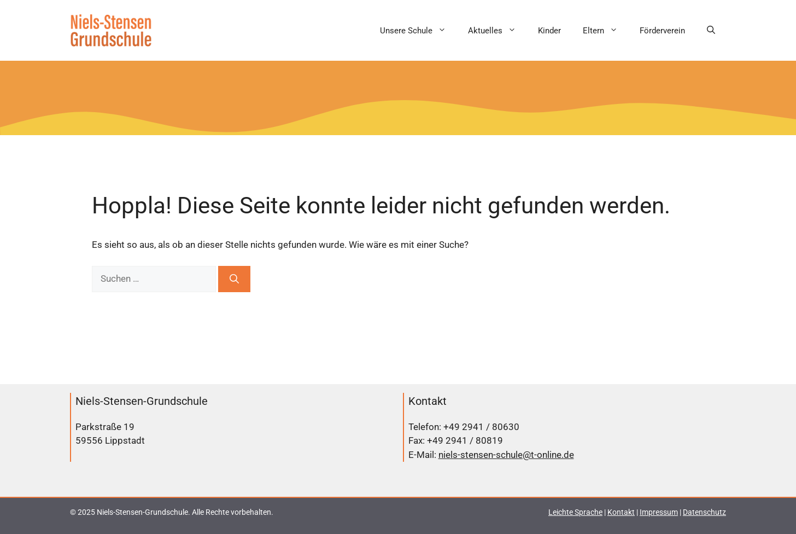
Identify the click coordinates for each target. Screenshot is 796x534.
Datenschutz (704, 512)
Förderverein (662, 31)
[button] (711, 30)
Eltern (606, 30)
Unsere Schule (418, 30)
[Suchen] (234, 279)
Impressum (659, 512)
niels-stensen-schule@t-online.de (506, 454)
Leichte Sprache (575, 512)
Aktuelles (497, 30)
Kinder (549, 31)
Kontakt (621, 512)
